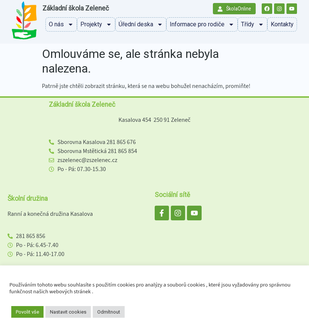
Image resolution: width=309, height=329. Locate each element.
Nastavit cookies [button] (68, 312)
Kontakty (282, 24)
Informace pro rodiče (202, 24)
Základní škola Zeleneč (75, 8)
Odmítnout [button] (108, 312)
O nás (61, 24)
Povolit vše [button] (27, 312)
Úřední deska (141, 24)
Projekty (96, 24)
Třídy (252, 24)
